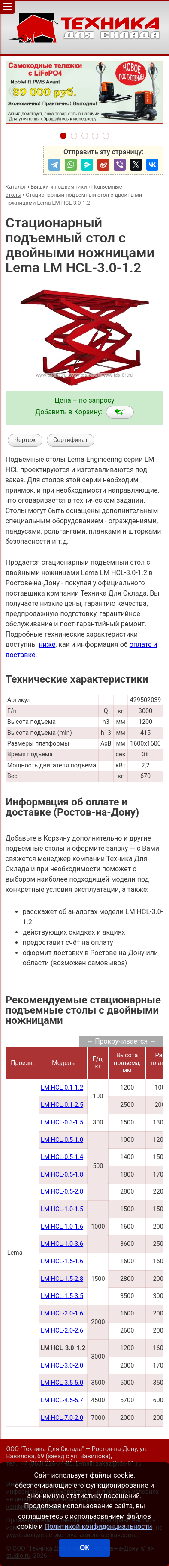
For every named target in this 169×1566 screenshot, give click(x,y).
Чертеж (25, 440)
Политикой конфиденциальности (98, 1526)
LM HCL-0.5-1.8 (62, 1174)
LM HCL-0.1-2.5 (62, 1105)
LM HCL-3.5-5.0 (62, 1382)
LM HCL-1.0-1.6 (62, 1226)
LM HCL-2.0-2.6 (62, 1330)
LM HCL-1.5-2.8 (62, 1279)
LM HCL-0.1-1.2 (62, 1087)
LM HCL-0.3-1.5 (62, 1122)
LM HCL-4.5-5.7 (62, 1400)
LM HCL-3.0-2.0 (62, 1365)
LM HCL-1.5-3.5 (62, 1296)
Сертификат (70, 440)
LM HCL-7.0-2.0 (62, 1417)
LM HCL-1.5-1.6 (62, 1261)
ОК (84, 1547)
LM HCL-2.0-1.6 (62, 1313)
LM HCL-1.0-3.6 (62, 1243)
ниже (47, 644)
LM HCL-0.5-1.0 (62, 1140)
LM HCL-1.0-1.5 (62, 1209)
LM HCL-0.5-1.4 (62, 1157)
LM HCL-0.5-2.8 (62, 1191)
